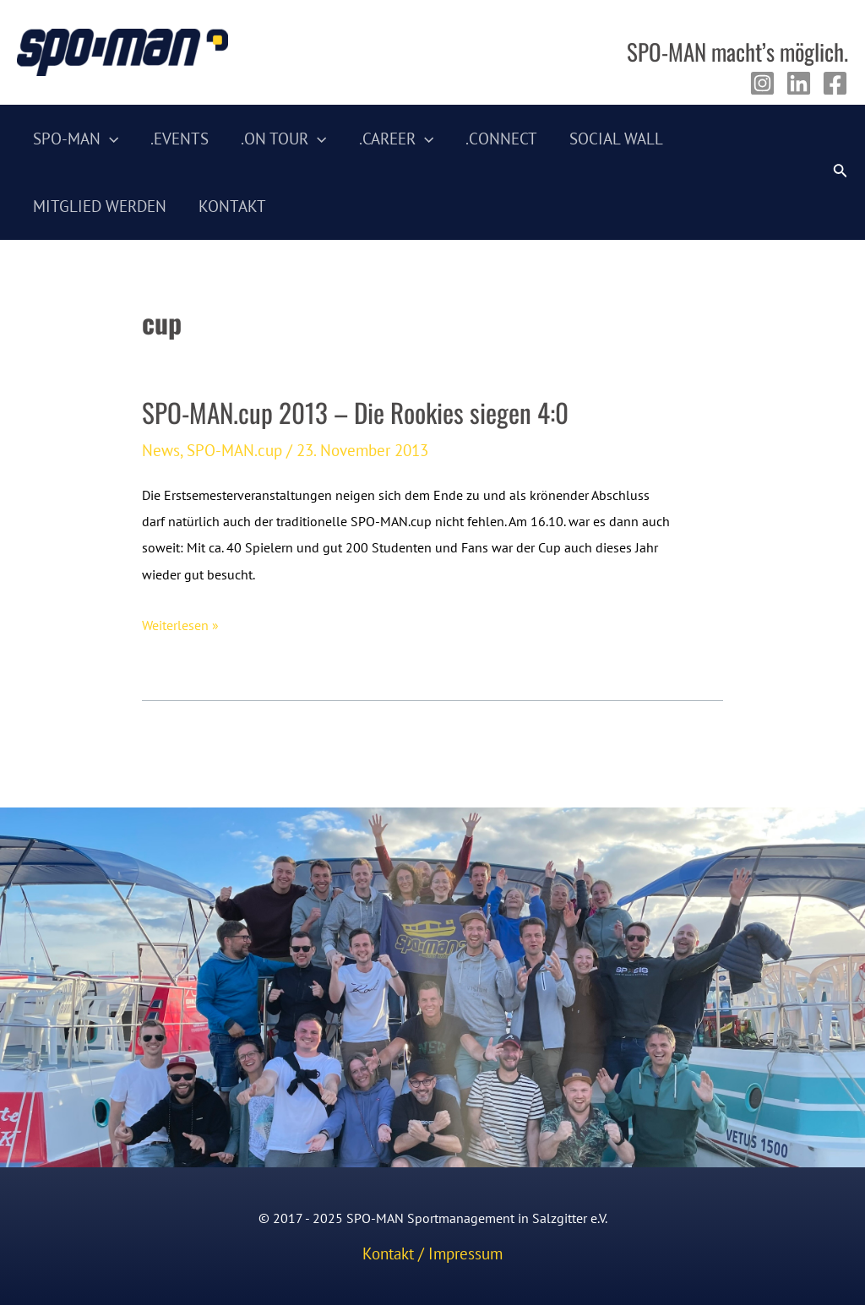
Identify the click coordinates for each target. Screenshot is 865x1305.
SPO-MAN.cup (234, 450)
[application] (109, 138)
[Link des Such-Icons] (840, 172)
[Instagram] (762, 83)
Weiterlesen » (180, 625)
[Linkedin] (799, 83)
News (161, 450)
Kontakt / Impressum (432, 1253)
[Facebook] (835, 83)
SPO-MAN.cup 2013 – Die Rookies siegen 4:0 (355, 412)
